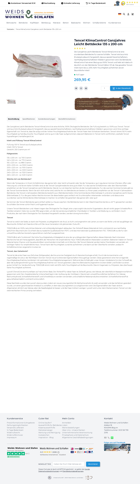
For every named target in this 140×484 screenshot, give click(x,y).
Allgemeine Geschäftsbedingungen (77, 438)
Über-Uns (66, 430)
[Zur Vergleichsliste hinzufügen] (81, 88)
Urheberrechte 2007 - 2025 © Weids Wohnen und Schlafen (68, 477)
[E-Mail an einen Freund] (86, 88)
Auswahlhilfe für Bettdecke (50, 425)
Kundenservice (114, 23)
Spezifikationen (28, 119)
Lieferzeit (20, 428)
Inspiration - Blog (45, 438)
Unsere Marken (78, 430)
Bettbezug (46, 23)
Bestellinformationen (67, 119)
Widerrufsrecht (13, 433)
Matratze (56, 23)
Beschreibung (13, 119)
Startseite (10, 29)
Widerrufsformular (15, 435)
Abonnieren (92, 464)
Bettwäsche (11, 23)
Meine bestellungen (71, 428)
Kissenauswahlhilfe (46, 428)
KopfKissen (34, 23)
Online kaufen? (45, 423)
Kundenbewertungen (46, 119)
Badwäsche (76, 23)
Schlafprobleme (99, 23)
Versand (10, 428)
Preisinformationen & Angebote (21, 423)
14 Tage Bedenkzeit (15, 430)
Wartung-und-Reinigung (49, 433)
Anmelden (66, 423)
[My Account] (128, 14)
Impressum (12, 438)
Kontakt (108, 418)
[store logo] (58, 14)
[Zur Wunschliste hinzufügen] (76, 88)
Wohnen (86, 23)
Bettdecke (23, 23)
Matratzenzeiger (45, 430)
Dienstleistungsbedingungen (73, 471)
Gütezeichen (43, 435)
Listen (64, 425)
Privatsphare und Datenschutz (75, 435)
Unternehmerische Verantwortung (77, 433)
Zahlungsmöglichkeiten (17, 425)
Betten (66, 23)
